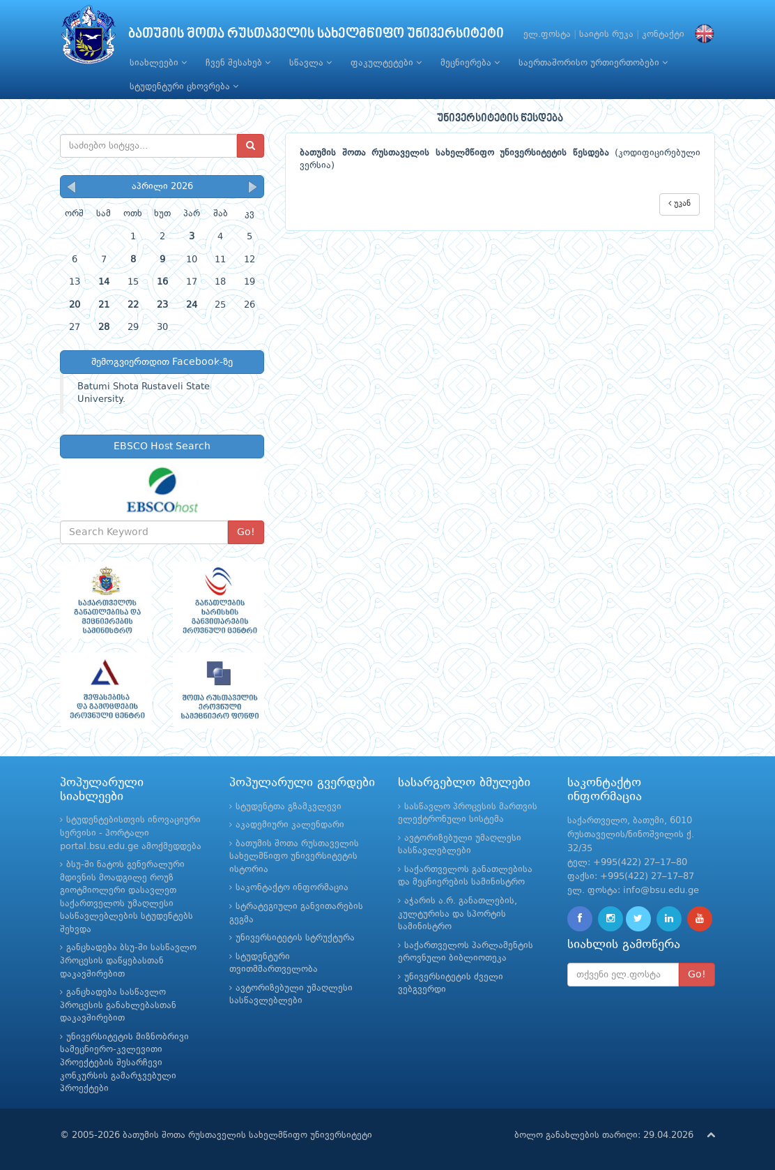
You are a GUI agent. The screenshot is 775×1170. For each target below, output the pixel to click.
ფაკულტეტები (386, 63)
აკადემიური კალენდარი (290, 825)
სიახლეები (158, 63)
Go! (246, 532)
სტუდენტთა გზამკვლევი (289, 806)
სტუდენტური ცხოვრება (184, 86)
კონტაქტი (663, 34)
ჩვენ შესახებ (238, 63)
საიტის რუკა (606, 34)
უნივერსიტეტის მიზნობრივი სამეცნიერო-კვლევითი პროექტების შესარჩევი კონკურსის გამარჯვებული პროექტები (124, 1063)
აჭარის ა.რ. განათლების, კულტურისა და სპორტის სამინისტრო (457, 914)
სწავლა (310, 63)
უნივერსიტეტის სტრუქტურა (295, 938)
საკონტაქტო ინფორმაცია (292, 887)
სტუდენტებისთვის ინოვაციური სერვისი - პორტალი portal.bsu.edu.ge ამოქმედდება (130, 833)
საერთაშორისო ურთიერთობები (593, 63)
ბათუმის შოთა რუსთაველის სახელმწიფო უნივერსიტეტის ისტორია (294, 856)
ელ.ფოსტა (547, 34)
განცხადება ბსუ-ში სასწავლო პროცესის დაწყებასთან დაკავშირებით (128, 960)
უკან (679, 203)
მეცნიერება (470, 63)
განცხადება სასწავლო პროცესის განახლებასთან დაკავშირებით (118, 1005)
